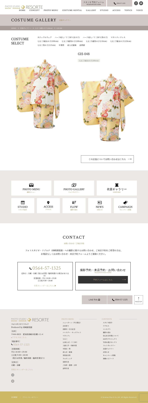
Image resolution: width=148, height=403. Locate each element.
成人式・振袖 (67, 352)
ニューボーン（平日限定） (72, 322)
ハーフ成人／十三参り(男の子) (95, 37)
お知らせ (106, 352)
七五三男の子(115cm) (46, 45)
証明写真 (66, 368)
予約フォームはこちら (103, 280)
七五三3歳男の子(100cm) (72, 41)
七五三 (65, 339)
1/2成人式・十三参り (70, 342)
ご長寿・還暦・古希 (70, 365)
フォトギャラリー (109, 345)
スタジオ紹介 (107, 322)
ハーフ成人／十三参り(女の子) (67, 37)
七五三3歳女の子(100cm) (48, 41)
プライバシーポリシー (30, 397)
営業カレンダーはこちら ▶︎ (45, 285)
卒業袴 (61, 45)
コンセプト (107, 329)
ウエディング (67, 358)
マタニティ (66, 336)
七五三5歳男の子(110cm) (96, 41)
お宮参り (66, 326)
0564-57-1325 (46, 268)
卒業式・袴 (67, 349)
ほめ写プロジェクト (110, 339)
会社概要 (14, 397)
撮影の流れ (107, 332)
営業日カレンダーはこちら (22, 369)
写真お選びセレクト (110, 342)
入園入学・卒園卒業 (70, 345)
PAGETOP (138, 301)
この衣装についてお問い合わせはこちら (107, 159)
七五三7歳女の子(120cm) (120, 41)
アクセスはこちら (19, 337)
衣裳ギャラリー (108, 349)
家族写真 (66, 362)
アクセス (106, 326)
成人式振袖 (71, 45)
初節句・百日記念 (69, 329)
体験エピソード (108, 358)
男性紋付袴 (67, 355)
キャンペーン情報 (109, 355)
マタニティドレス (118, 37)
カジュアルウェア (44, 37)
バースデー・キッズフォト (72, 332)
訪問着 (82, 45)
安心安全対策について (111, 336)
